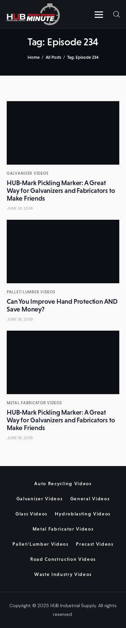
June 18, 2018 (20, 208)
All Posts (53, 57)
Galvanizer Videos (27, 173)
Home (34, 57)
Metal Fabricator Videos (34, 403)
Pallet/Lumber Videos (31, 292)
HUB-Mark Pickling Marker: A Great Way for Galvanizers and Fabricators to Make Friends (61, 190)
